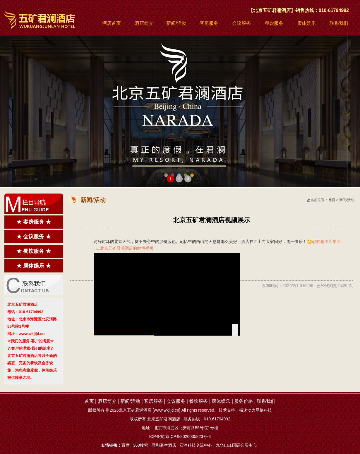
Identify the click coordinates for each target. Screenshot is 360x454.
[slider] (167, 335)
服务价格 (243, 401)
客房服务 (209, 23)
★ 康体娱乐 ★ (33, 266)
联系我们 (339, 23)
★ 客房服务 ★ (33, 222)
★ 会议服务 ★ (33, 236)
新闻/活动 (176, 23)
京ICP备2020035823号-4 (188, 436)
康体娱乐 (306, 23)
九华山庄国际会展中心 (236, 445)
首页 (331, 200)
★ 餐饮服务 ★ (33, 251)
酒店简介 (144, 23)
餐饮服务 (274, 23)
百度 (125, 445)
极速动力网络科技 (255, 410)
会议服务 (241, 23)
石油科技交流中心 (195, 445)
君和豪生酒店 (164, 445)
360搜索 (140, 445)
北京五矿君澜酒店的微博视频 (124, 248)
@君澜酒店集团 (326, 241)
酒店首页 (111, 23)
